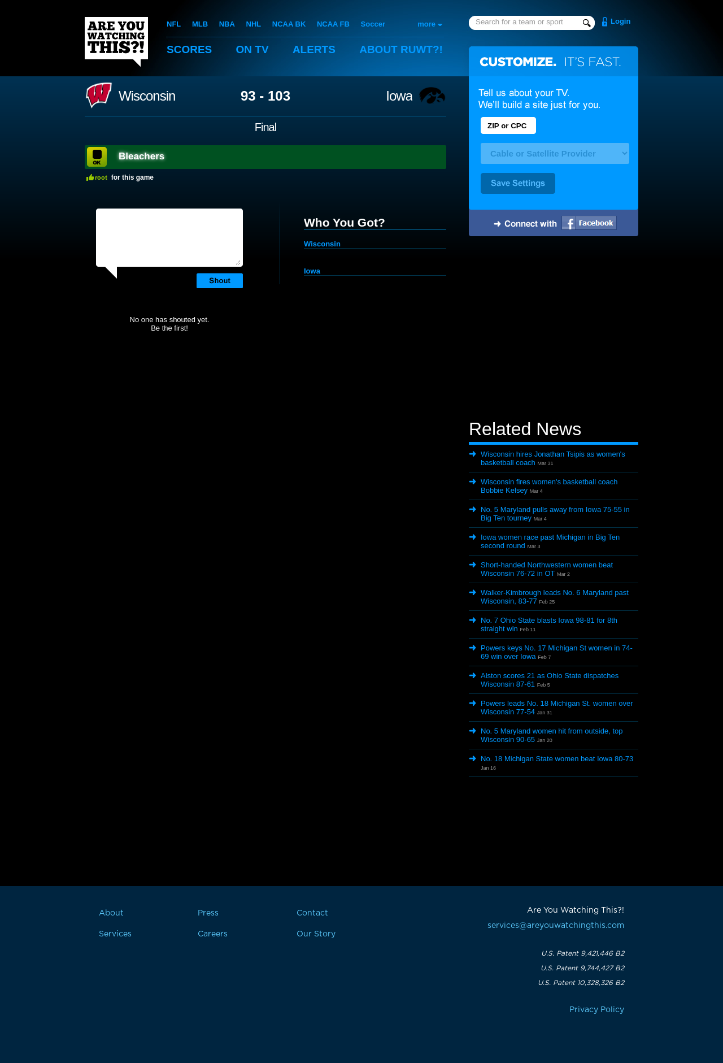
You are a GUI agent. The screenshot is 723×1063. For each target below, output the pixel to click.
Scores (189, 49)
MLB (200, 24)
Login (620, 21)
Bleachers (141, 156)
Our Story (316, 934)
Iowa (399, 96)
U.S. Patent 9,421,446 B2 (582, 953)
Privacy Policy (596, 1010)
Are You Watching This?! (116, 42)
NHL (254, 24)
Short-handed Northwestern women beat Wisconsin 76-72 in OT (547, 569)
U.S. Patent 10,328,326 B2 (581, 982)
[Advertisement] (553, 329)
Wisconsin (147, 96)
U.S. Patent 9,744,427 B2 (582, 968)
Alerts (314, 49)
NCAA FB (333, 24)
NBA (227, 24)
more (426, 24)
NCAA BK (289, 24)
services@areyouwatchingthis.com (555, 926)
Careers (213, 934)
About (401, 49)
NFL (174, 24)
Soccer (373, 24)
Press (208, 913)
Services (115, 934)
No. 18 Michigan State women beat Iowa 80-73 (557, 758)
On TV (252, 49)
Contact (312, 913)
